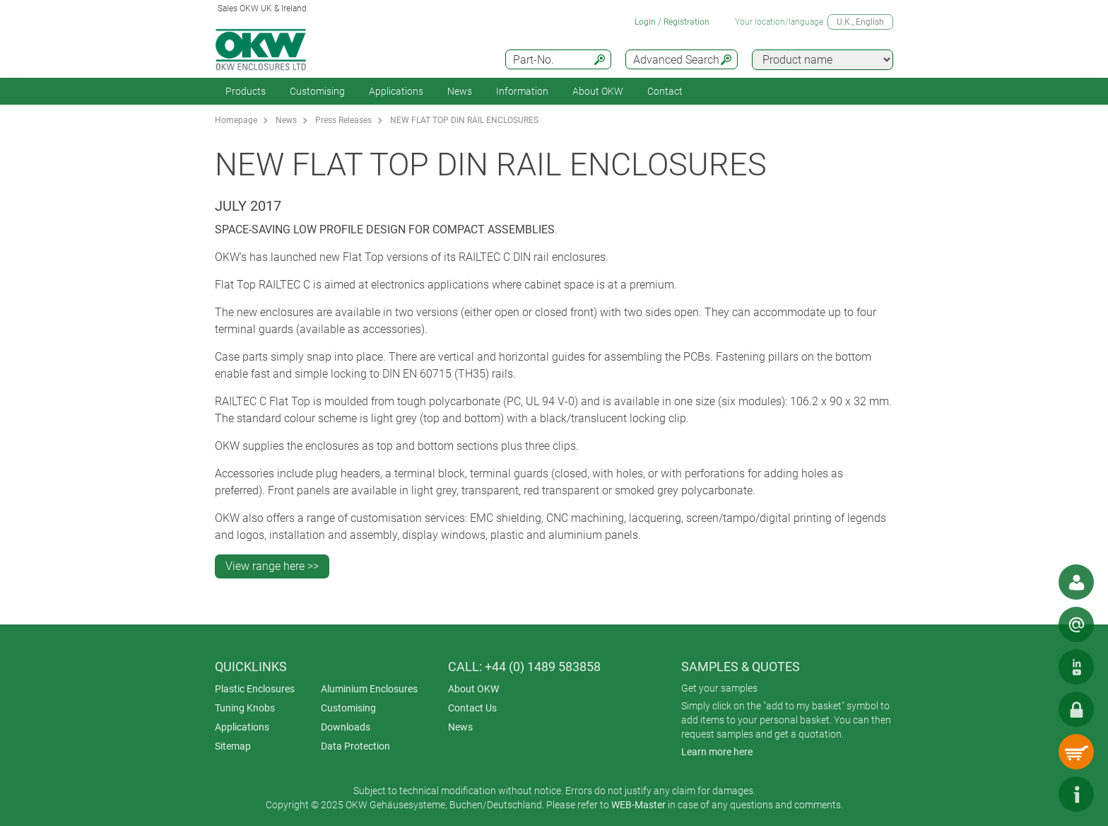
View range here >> (272, 566)
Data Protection (355, 746)
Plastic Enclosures (255, 688)
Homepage (236, 120)
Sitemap (233, 746)
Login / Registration (672, 22)
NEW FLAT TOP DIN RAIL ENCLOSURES (464, 120)
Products (245, 91)
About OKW (473, 688)
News (459, 91)
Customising (317, 91)
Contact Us (472, 708)
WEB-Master (638, 804)
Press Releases (343, 120)
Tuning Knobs (245, 708)
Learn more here (717, 751)
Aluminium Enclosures (369, 688)
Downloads (345, 727)
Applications (396, 91)
